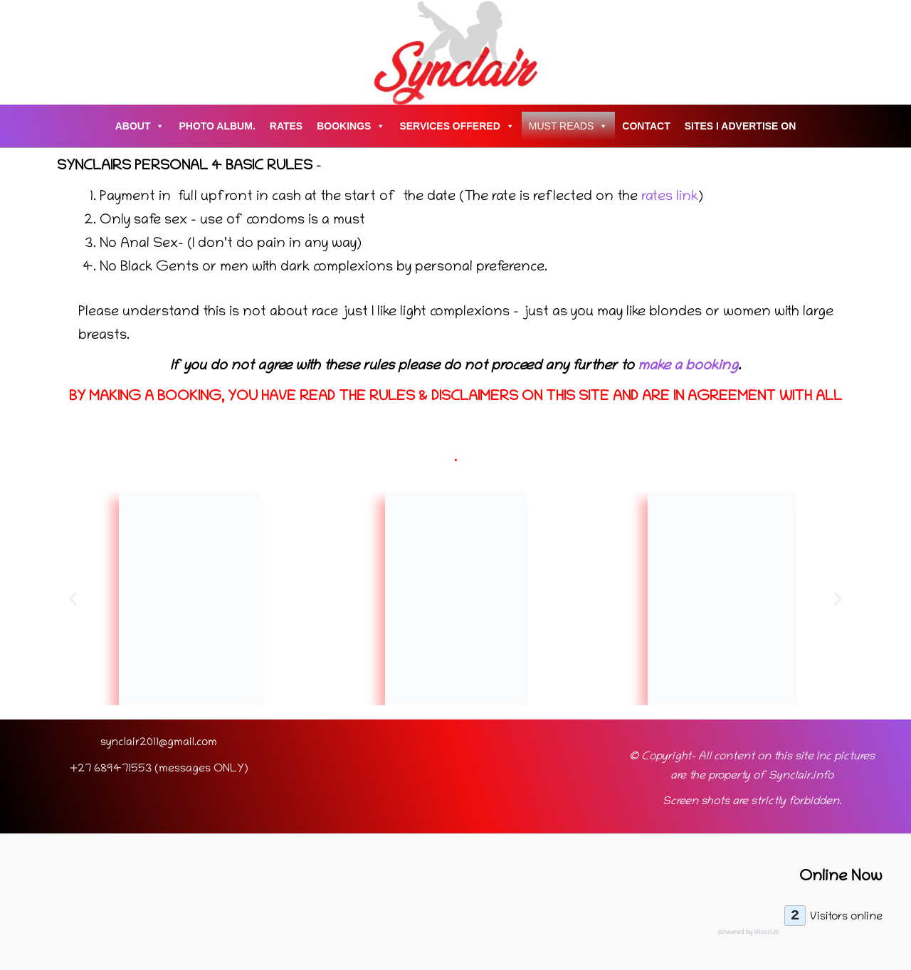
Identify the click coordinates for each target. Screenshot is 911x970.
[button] (73, 599)
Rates (286, 126)
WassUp (766, 932)
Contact (646, 126)
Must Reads (569, 126)
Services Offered (456, 126)
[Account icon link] (28, 52)
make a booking (688, 366)
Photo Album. (217, 126)
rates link (668, 197)
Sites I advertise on (740, 126)
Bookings (351, 126)
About (140, 126)
